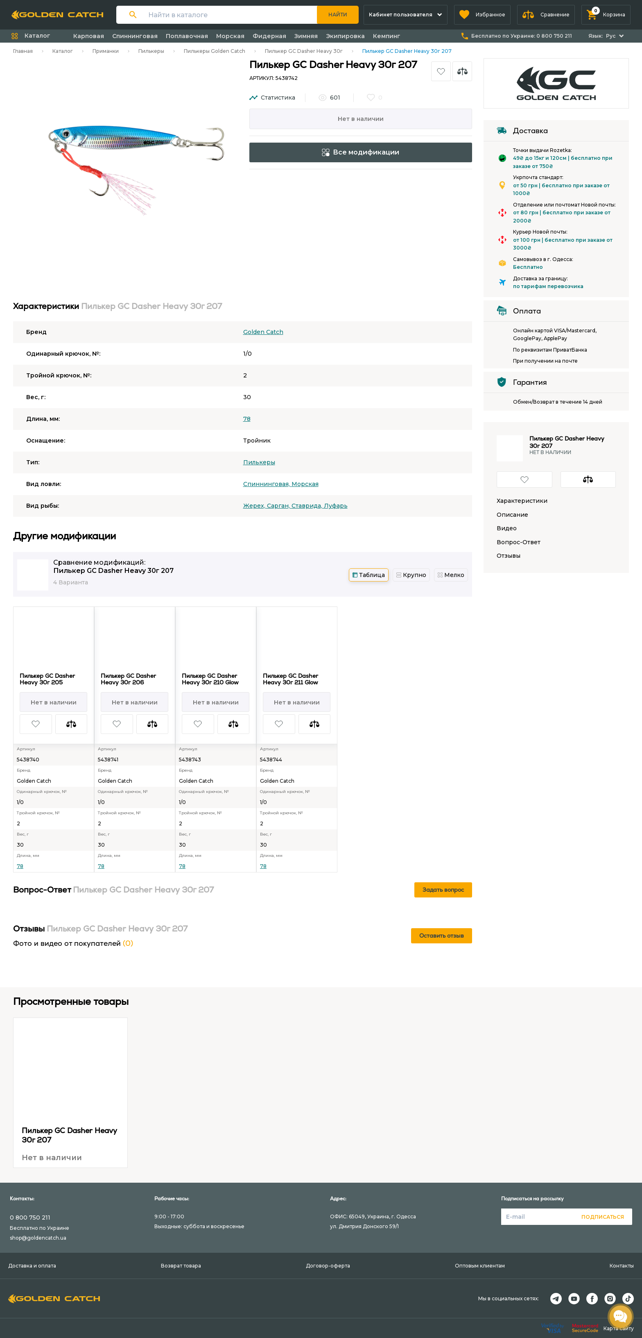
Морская (230, 36)
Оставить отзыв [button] (441, 935)
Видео (507, 528)
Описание (512, 514)
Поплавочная (187, 36)
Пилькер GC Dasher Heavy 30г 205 (47, 679)
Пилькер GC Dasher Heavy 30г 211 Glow (290, 679)
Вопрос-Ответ (518, 542)
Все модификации (360, 152)
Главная (23, 51)
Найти (337, 14)
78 (247, 419)
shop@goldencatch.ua (38, 1238)
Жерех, (255, 505)
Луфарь (336, 505)
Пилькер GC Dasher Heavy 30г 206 (128, 679)
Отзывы (508, 555)
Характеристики (522, 500)
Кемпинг (386, 36)
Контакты (622, 1266)
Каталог (62, 51)
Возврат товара (181, 1266)
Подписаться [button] (602, 1217)
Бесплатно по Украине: (521, 36)
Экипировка (345, 36)
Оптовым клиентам (480, 1266)
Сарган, (279, 505)
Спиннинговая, (267, 484)
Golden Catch (263, 332)
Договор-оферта (328, 1266)
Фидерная (269, 36)
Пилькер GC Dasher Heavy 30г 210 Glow (210, 679)
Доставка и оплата (32, 1266)
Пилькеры (151, 51)
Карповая (88, 36)
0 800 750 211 (30, 1217)
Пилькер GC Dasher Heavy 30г (304, 51)
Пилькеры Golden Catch (214, 51)
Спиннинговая (135, 36)
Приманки (106, 51)
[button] (482, 15)
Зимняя (306, 36)
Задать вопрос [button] (443, 889)
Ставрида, (308, 505)
